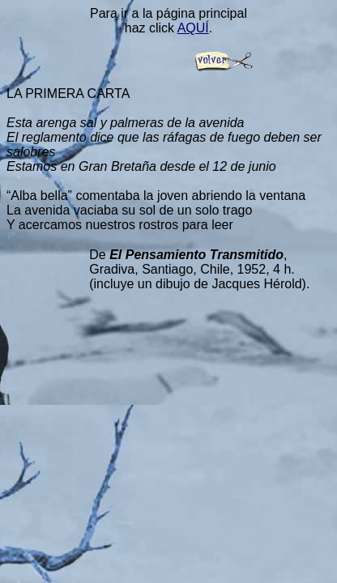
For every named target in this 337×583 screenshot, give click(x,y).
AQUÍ (193, 28)
